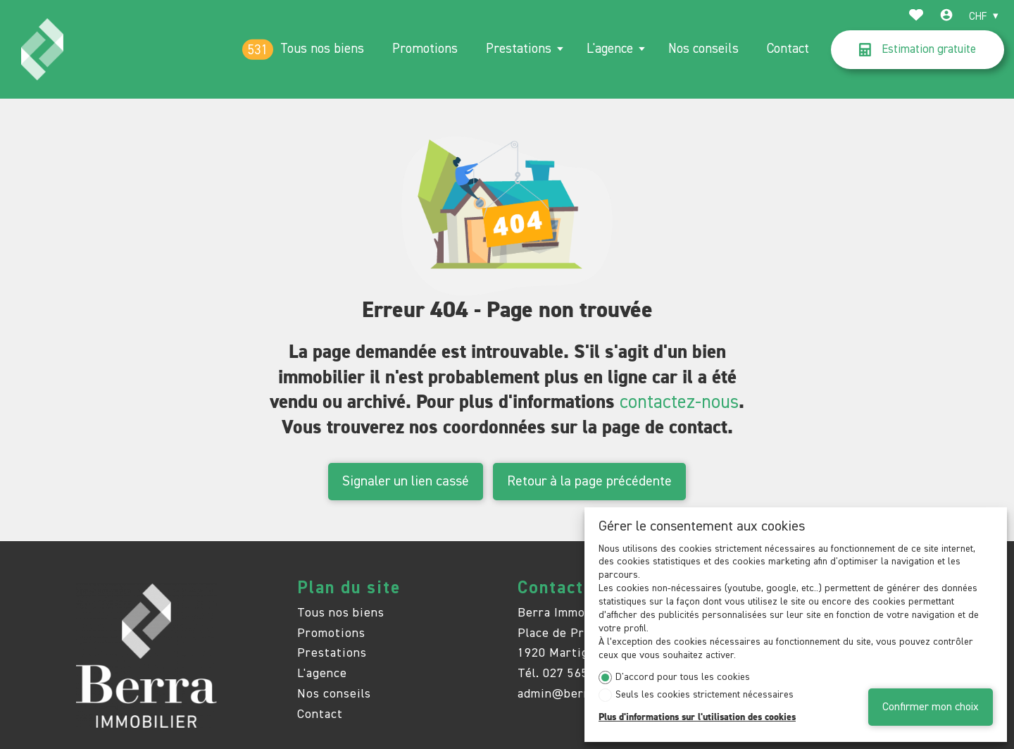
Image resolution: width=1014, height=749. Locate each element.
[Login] (946, 17)
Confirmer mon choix (930, 707)
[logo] (42, 49)
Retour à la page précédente (589, 481)
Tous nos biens (322, 49)
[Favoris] (916, 17)
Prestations (518, 49)
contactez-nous (679, 402)
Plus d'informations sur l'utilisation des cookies (697, 717)
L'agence (610, 49)
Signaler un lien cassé (405, 481)
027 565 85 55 (583, 673)
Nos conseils (703, 49)
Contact (788, 49)
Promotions (425, 49)
